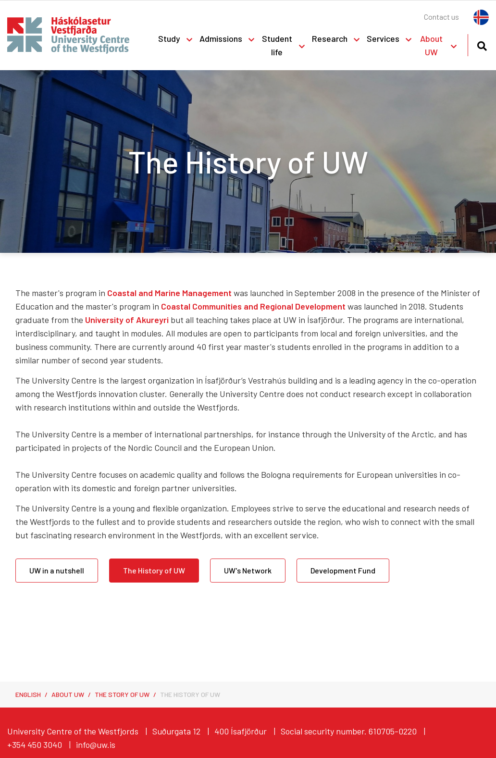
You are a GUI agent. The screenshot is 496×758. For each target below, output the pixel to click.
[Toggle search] (482, 44)
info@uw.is (95, 744)
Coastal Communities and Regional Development (253, 306)
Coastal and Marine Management (169, 292)
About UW (67, 694)
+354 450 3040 (34, 744)
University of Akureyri (127, 319)
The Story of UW (122, 694)
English (28, 694)
